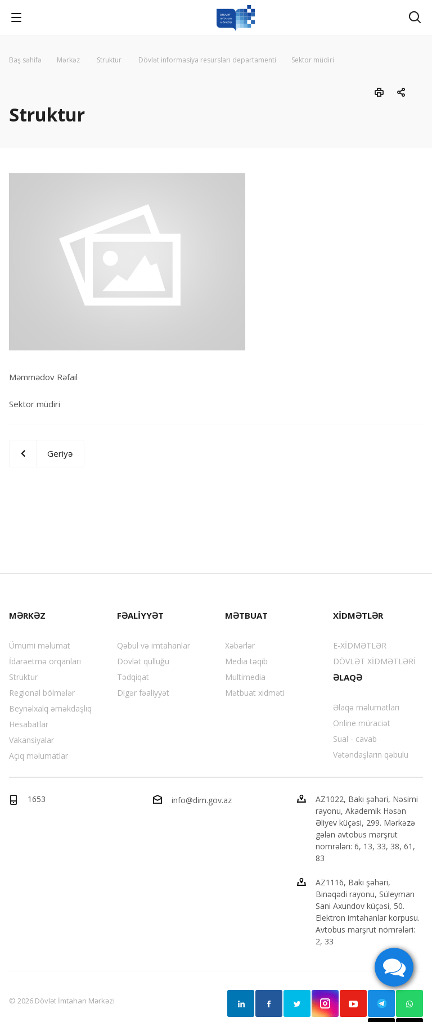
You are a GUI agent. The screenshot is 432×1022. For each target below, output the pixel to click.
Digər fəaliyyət (143, 692)
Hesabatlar (28, 724)
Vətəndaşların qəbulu (370, 754)
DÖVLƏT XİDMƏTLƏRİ (374, 661)
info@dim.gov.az (202, 800)
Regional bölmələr (42, 692)
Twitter (297, 1003)
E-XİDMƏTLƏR (359, 645)
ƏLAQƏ (347, 677)
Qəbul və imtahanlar (153, 645)
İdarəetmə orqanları (45, 661)
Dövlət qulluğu (143, 661)
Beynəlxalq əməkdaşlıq (50, 708)
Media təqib (246, 661)
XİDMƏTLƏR (358, 615)
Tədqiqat (133, 677)
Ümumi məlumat (39, 645)
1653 (37, 799)
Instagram (325, 1003)
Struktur (23, 677)
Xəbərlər (240, 645)
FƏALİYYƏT (140, 615)
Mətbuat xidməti (255, 692)
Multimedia (245, 677)
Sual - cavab (355, 738)
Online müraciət (361, 723)
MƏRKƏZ (27, 615)
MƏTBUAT (246, 615)
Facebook (268, 1003)
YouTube (353, 1003)
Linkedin (240, 1003)
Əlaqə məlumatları (366, 707)
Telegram (381, 1003)
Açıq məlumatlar (38, 755)
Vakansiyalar (31, 740)
